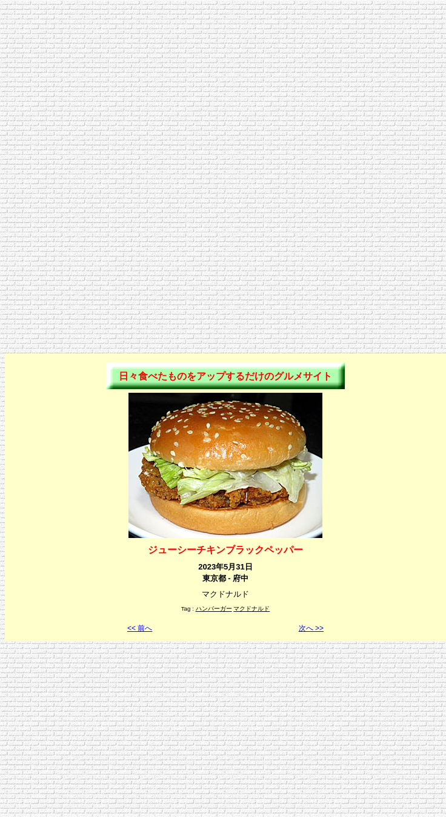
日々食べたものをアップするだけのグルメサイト (225, 376)
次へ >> (311, 628)
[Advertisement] (223, 89)
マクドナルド (251, 608)
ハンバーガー (214, 608)
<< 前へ (139, 628)
